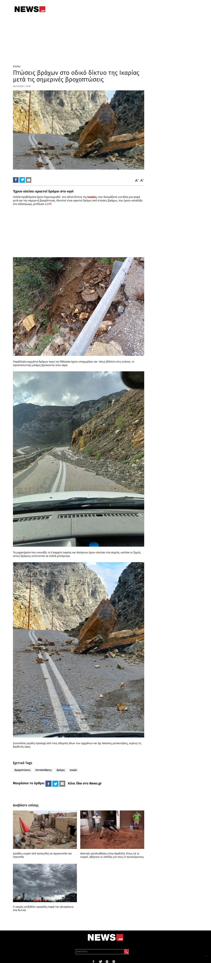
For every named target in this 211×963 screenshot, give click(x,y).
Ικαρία (73, 770)
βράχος (61, 770)
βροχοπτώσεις (22, 770)
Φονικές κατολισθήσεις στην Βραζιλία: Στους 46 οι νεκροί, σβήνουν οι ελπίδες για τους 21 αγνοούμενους (112, 855)
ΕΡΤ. (49, 204)
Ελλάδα (17, 66)
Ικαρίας (92, 197)
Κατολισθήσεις (44, 770)
